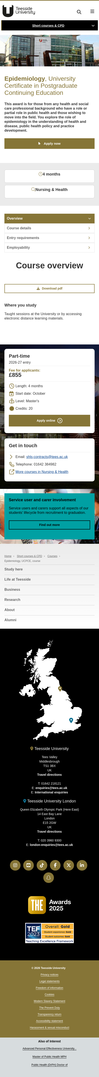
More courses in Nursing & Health (41, 472)
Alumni (10, 620)
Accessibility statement (49, 1021)
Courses (52, 556)
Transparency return (49, 1014)
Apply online (46, 420)
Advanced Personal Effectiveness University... (49, 1048)
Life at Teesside (17, 579)
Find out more (49, 525)
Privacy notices (50, 974)
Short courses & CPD (48, 25)
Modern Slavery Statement (49, 1001)
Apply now (52, 143)
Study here (13, 569)
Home (7, 556)
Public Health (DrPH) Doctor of (49, 1064)
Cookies (49, 994)
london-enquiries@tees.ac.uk (51, 845)
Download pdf (50, 288)
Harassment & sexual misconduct (49, 1027)
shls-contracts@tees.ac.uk (47, 457)
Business (12, 589)
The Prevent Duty (49, 1007)
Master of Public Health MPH (49, 1056)
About (9, 610)
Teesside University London (49, 801)
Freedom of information (49, 987)
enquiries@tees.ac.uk (51, 788)
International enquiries (51, 792)
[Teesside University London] (71, 721)
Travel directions (49, 774)
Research (12, 600)
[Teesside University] (60, 689)
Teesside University (18, 11)
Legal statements (49, 981)
